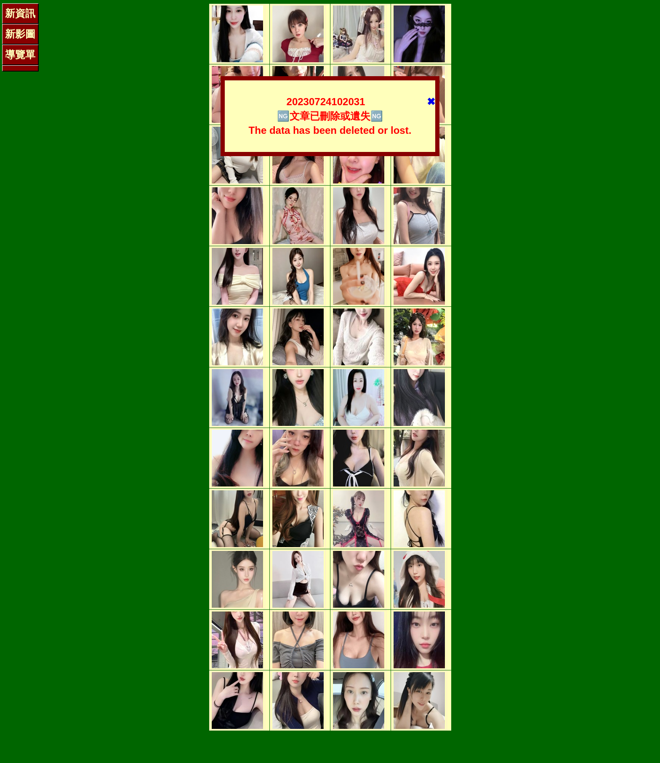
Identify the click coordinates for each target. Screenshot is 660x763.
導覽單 (20, 54)
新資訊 (20, 13)
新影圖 (20, 34)
